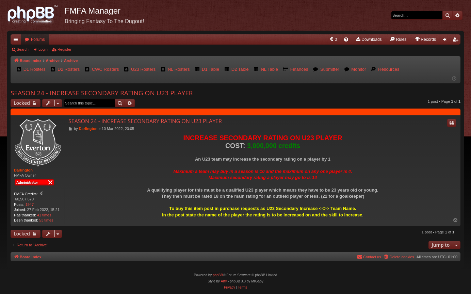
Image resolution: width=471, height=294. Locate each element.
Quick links (17, 41)
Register (64, 49)
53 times (46, 220)
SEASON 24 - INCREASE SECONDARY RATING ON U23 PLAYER (102, 92)
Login (43, 49)
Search (23, 49)
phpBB (218, 275)
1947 (30, 204)
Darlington (23, 170)
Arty (224, 281)
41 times (44, 215)
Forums (38, 39)
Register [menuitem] (456, 41)
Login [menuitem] (446, 41)
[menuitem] (333, 39)
